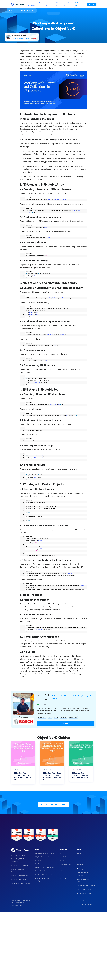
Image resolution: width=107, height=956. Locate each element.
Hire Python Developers (18, 855)
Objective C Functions (26, 10)
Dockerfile (63, 717)
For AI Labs (55, 4)
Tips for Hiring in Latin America (20, 883)
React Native (73, 717)
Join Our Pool (64, 857)
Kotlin (56, 717)
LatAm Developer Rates (84, 893)
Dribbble (79, 853)
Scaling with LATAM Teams (19, 879)
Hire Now (62, 861)
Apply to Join (77, 4)
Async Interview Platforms (85, 904)
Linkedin (79, 861)
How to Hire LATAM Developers (44, 867)
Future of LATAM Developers (43, 871)
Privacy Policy (64, 878)
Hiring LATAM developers (84, 901)
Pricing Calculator (43, 4)
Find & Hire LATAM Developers (44, 875)
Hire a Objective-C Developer (53, 804)
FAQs (63, 4)
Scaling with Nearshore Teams (20, 865)
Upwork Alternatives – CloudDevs (83, 880)
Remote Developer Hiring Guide (44, 853)
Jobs (69, 4)
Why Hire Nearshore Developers (44, 857)
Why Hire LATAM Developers (19, 875)
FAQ (61, 871)
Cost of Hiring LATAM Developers (17, 860)
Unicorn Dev (63, 853)
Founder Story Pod (65, 866)
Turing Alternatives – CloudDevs (86, 885)
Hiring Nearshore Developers (85, 897)
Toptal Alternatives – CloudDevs (83, 874)
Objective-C (12, 10)
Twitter (79, 857)
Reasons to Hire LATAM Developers (42, 880)
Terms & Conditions (65, 875)
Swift (49, 717)
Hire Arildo (65, 723)
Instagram (80, 864)
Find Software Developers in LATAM (43, 862)
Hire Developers (30, 4)
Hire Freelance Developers (85, 889)
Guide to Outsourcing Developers (17, 871)
